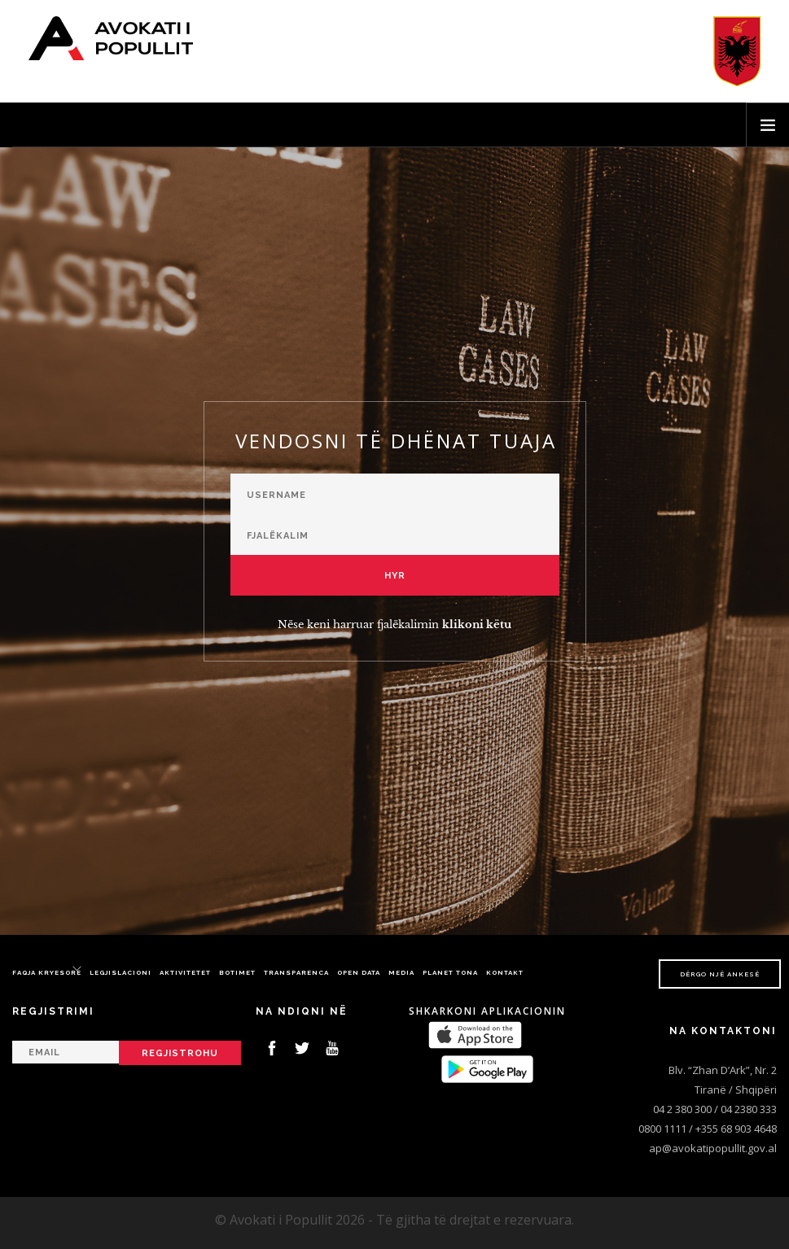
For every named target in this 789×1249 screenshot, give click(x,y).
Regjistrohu (180, 1053)
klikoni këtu (476, 624)
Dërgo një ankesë (720, 974)
